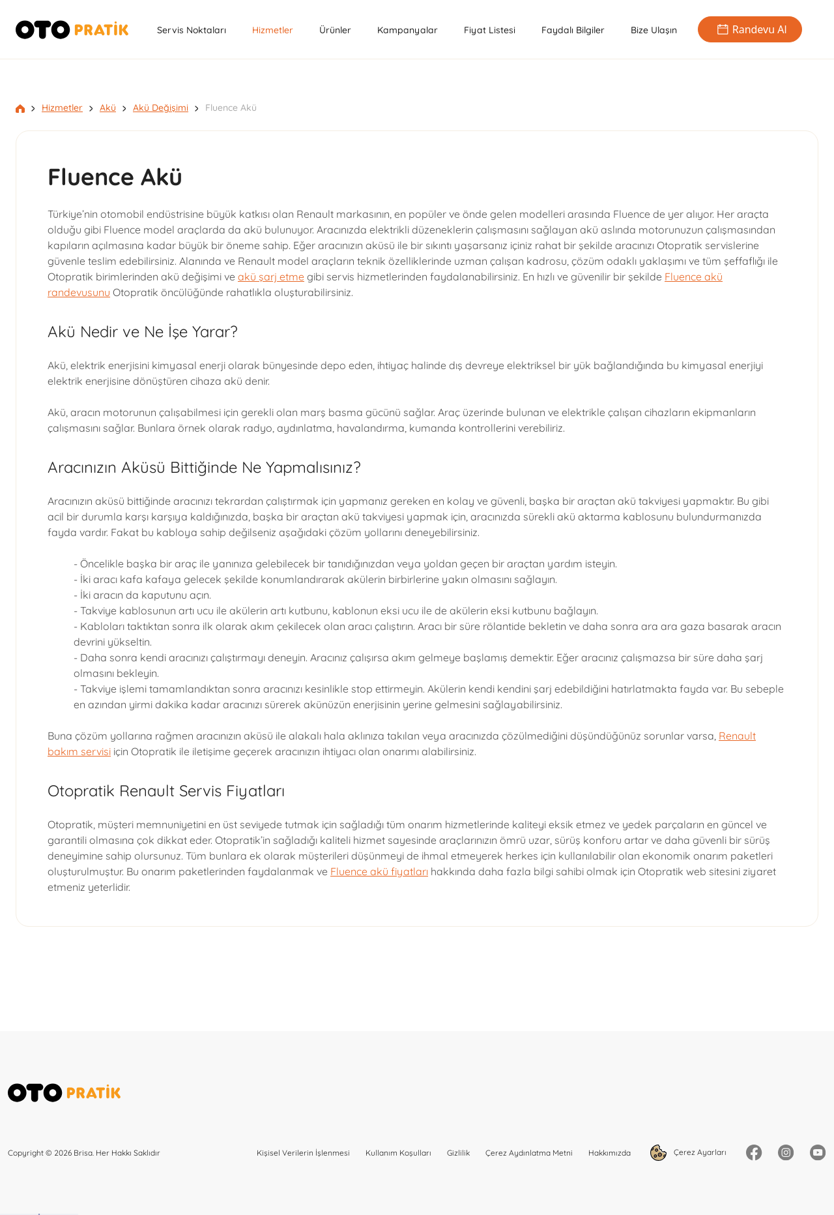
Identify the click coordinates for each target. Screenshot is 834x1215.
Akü (108, 107)
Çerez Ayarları (688, 1153)
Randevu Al (750, 29)
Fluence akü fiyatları (379, 871)
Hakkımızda (609, 1153)
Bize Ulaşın (654, 30)
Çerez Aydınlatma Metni (529, 1153)
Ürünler (335, 30)
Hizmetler (272, 30)
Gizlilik (458, 1153)
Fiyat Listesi (489, 30)
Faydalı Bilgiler (573, 30)
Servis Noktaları (191, 30)
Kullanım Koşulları (398, 1153)
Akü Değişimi (160, 107)
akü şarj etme (271, 276)
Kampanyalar (407, 30)
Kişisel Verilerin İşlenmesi (303, 1153)
